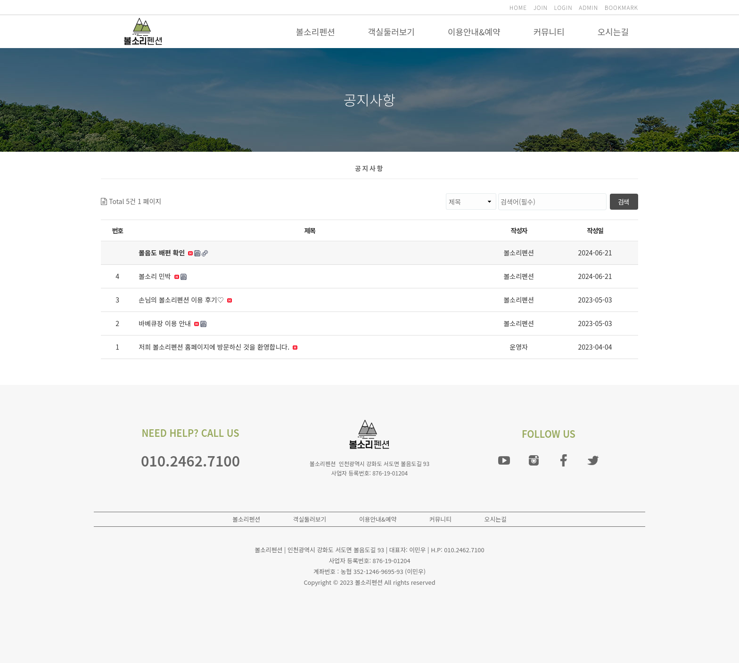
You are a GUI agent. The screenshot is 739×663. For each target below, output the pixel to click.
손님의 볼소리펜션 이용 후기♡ (185, 299)
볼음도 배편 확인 (173, 252)
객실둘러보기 (391, 31)
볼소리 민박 (162, 276)
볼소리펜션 (315, 31)
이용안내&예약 (474, 31)
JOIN (541, 7)
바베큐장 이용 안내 (172, 323)
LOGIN (563, 7)
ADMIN (588, 7)
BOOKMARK (621, 7)
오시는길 (613, 31)
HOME (518, 7)
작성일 (595, 230)
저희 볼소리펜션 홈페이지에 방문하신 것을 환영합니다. (218, 347)
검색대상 (161, 193)
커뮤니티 (549, 31)
